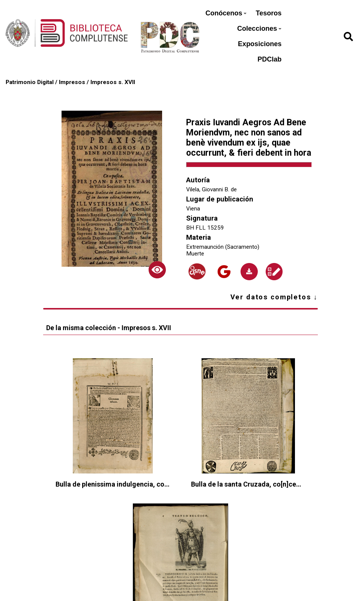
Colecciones (259, 28)
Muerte (195, 253)
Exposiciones (259, 44)
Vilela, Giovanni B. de (211, 189)
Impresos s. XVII (112, 82)
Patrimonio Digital (30, 82)
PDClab (269, 59)
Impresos (72, 82)
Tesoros (268, 13)
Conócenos (226, 13)
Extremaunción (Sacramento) (222, 246)
